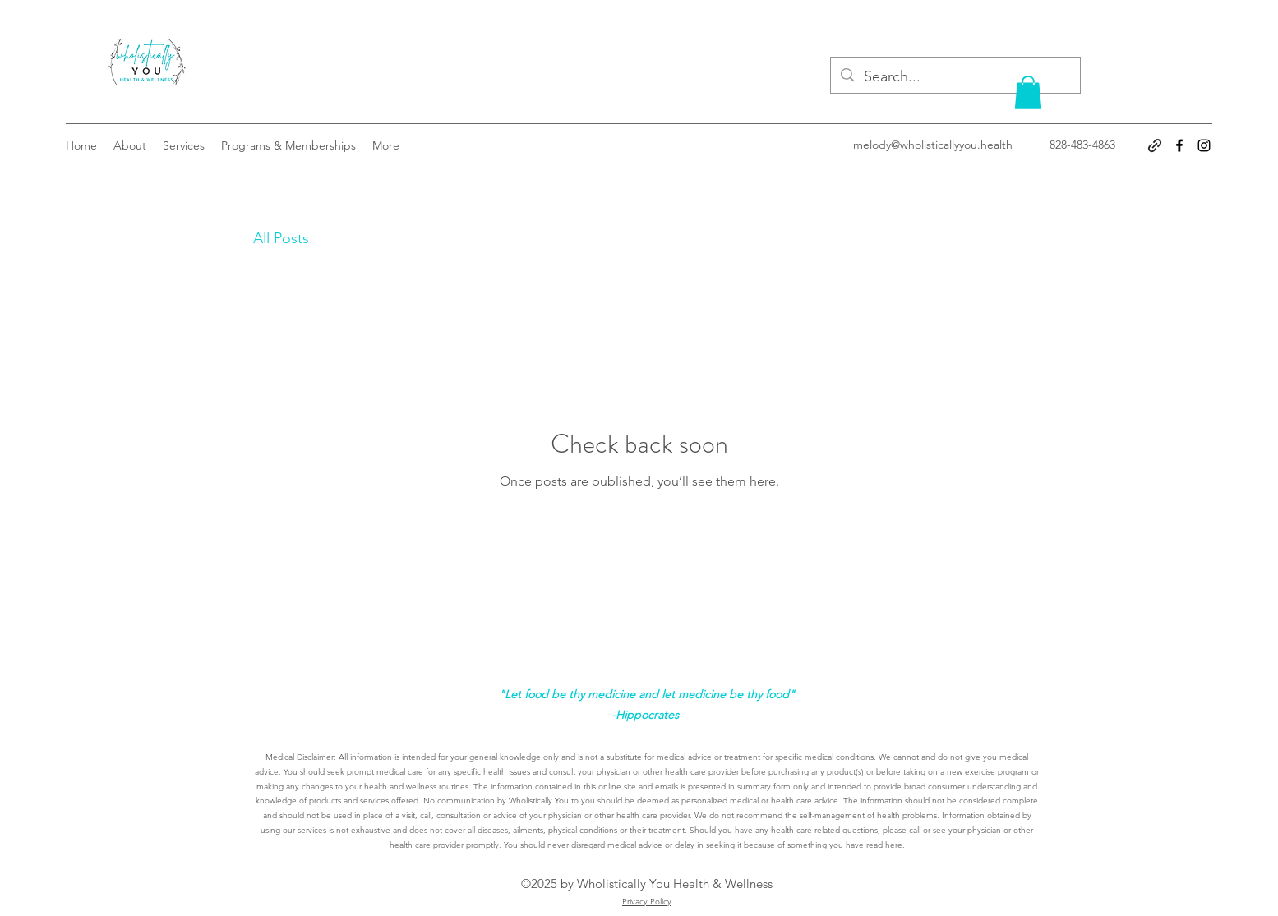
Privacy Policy (646, 901)
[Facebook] (1179, 145)
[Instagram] (1204, 145)
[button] (1028, 92)
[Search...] (954, 77)
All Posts (281, 238)
